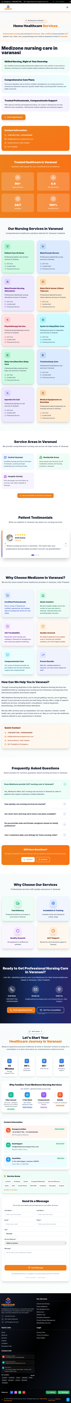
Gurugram (11, 1380)
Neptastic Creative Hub (54, 1399)
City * (6, 1229)
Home (3, 1332)
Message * (8, 1248)
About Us (4, 1335)
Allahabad (24, 1377)
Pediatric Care (41, 1314)
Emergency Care (6, 1346)
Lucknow (4, 1377)
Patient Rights (41, 1338)
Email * (7, 1220)
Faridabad (4, 1382)
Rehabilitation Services (44, 1323)
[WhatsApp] (19, 1392)
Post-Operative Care (43, 1309)
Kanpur (18, 1377)
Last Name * (40, 1210)
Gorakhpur (12, 1377)
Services (4, 1338)
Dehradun (24, 1380)
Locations (4, 1343)
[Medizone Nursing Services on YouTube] (23, 1392)
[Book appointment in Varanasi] (13, 117)
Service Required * (10, 1239)
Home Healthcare (42, 1306)
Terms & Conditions (43, 1335)
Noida (30, 1377)
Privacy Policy (41, 1332)
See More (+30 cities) (10, 1190)
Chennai (18, 1380)
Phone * (39, 1220)
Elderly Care (40, 1312)
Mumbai (4, 1380)
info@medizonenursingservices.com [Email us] (37, 1)
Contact (3, 1340)
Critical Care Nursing (43, 1304)
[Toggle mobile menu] (67, 7)
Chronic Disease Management (46, 1320)
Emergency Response (43, 1317)
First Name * (8, 1210)
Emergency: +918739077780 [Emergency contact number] (13, 1)
